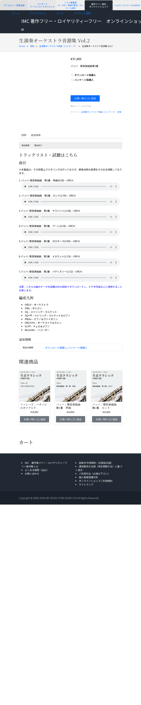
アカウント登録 (82, 13)
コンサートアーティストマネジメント (42, 5)
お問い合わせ (32, 473)
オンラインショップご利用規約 (95, 481)
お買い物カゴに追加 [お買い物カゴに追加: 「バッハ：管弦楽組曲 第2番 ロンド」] (106, 419)
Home (22, 46)
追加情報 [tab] (36, 135)
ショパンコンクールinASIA (127, 5)
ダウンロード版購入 (85, 75)
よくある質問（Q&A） (37, 470)
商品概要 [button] (25, 145)
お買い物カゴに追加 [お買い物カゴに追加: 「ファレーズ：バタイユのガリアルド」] (34, 419)
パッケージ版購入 (84, 80)
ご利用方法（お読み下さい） (94, 473)
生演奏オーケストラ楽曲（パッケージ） (58, 46)
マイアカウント (37, 13)
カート (60, 13)
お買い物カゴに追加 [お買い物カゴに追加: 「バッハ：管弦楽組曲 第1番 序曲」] (70, 419)
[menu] (22, 29)
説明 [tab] (23, 135)
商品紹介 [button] (38, 145)
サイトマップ (86, 484)
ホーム (15, 13)
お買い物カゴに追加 (85, 98)
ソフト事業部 (70, 5)
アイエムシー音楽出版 (14, 5)
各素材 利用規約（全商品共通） (96, 463)
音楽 (32, 46)
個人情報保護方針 (88, 477)
